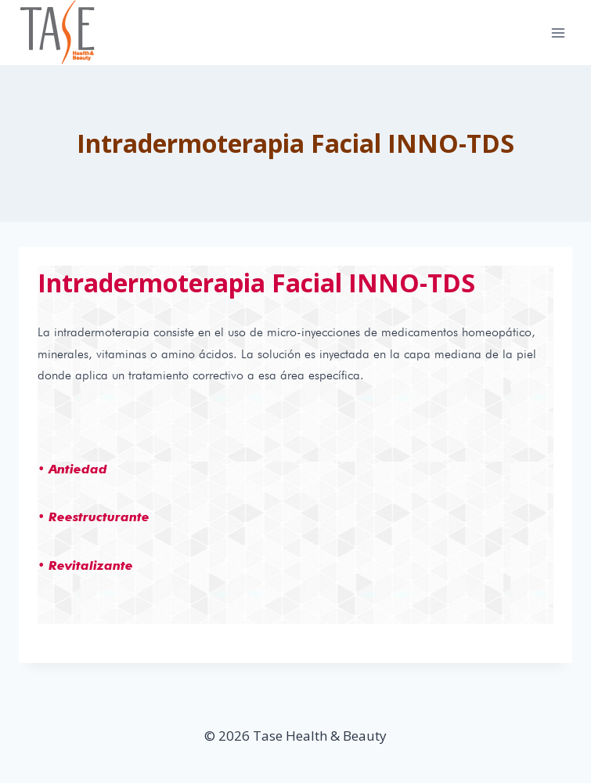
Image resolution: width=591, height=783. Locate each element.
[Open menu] (557, 32)
